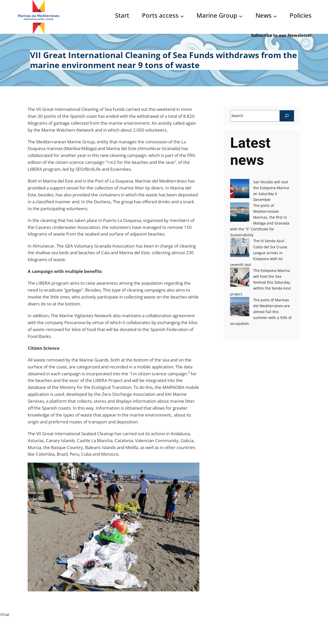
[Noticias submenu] (275, 16)
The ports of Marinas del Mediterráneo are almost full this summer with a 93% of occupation (260, 311)
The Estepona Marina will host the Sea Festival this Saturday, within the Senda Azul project (260, 282)
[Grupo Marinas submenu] (240, 16)
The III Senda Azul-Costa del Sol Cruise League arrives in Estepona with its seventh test (258, 252)
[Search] (287, 115)
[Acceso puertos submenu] (182, 16)
